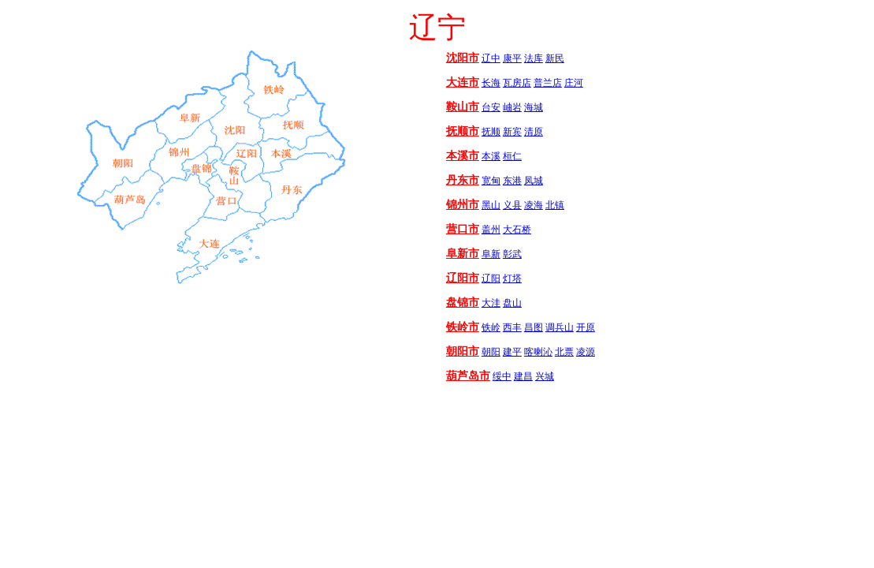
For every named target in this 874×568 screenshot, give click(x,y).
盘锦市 (462, 302)
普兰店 (548, 82)
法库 (533, 58)
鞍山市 (462, 107)
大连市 (462, 82)
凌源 (585, 351)
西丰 (512, 327)
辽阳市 (462, 278)
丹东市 (462, 180)
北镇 (554, 205)
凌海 (533, 205)
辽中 (491, 58)
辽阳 (491, 278)
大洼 (491, 302)
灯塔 (512, 278)
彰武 (512, 254)
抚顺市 (462, 131)
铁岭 (491, 327)
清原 (533, 131)
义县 (512, 205)
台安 (491, 107)
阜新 (491, 254)
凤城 (533, 180)
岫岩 (512, 107)
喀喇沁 (538, 351)
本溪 (491, 156)
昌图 (533, 327)
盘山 (512, 302)
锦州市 (462, 205)
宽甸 (491, 180)
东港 (512, 180)
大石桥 (517, 229)
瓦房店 (517, 82)
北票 (564, 351)
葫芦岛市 (468, 376)
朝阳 (491, 351)
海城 (533, 107)
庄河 (573, 82)
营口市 (462, 229)
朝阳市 (462, 351)
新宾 (512, 131)
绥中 (502, 376)
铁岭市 (462, 327)
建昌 (523, 376)
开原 (585, 327)
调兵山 (559, 327)
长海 (491, 82)
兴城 (544, 376)
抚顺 (491, 131)
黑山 (491, 205)
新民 (554, 58)
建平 (512, 351)
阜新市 (462, 254)
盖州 (491, 229)
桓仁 (512, 156)
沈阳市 (462, 58)
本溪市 (462, 156)
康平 (512, 58)
